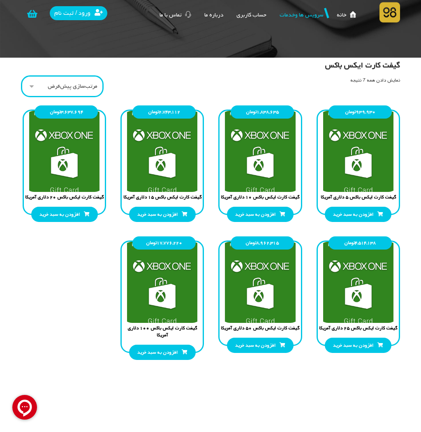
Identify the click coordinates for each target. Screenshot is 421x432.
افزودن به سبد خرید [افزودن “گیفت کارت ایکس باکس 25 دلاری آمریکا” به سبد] (353, 345)
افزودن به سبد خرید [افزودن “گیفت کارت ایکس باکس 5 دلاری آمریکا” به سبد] (353, 214)
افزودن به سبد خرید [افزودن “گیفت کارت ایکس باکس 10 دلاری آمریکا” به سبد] (255, 214)
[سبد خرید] (32, 14)
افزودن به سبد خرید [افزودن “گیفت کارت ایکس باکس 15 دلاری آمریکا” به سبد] (157, 214)
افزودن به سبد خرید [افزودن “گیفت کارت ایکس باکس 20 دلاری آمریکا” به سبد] (59, 214)
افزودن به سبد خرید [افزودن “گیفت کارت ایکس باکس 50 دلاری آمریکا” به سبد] (255, 345)
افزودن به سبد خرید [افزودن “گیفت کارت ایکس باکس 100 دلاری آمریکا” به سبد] (157, 352)
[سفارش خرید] (62, 86)
